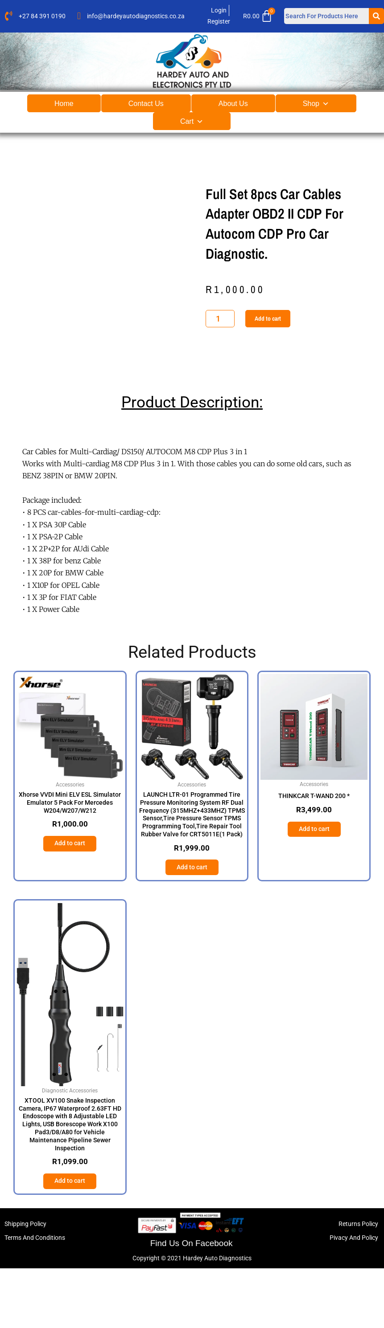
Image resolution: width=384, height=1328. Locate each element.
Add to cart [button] (69, 900)
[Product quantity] (220, 347)
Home (64, 103)
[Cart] (260, 16)
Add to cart (268, 347)
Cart (191, 121)
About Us (233, 103)
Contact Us (146, 103)
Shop (316, 103)
